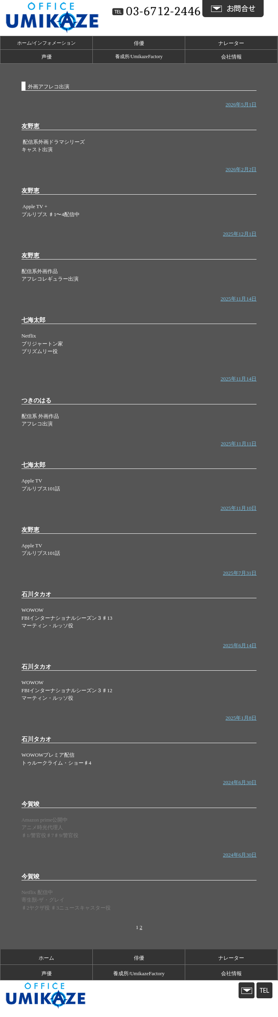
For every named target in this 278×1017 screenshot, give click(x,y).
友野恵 (30, 126)
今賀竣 (30, 804)
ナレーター (231, 43)
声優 (46, 57)
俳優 (139, 43)
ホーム (46, 958)
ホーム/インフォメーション (46, 43)
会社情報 (231, 57)
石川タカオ (36, 594)
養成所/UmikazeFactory (138, 56)
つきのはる (36, 400)
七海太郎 (33, 320)
